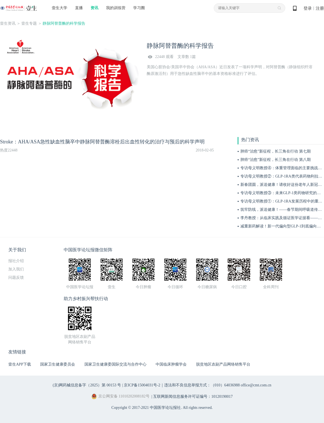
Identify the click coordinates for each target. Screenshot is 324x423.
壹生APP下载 (19, 364)
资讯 (94, 8)
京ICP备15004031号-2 (142, 385)
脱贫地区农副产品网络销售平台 (223, 364)
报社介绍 (16, 261)
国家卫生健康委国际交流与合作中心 (115, 364)
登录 (308, 8)
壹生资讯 (8, 23)
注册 (320, 8)
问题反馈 (16, 277)
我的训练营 (115, 8)
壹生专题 (29, 23)
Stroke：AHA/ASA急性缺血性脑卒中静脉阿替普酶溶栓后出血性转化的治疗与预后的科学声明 (102, 142)
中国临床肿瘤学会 (171, 364)
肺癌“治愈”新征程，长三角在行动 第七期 (275, 151)
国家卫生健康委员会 (57, 364)
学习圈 (139, 8)
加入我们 (16, 269)
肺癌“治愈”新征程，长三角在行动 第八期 (275, 160)
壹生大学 (59, 8)
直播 (79, 8)
